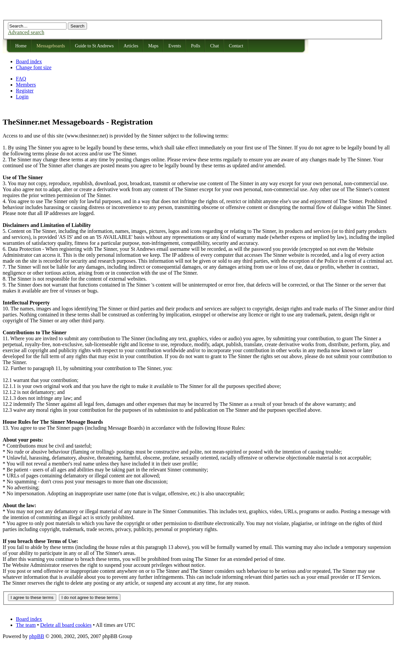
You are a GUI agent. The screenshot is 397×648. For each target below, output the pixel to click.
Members (26, 84)
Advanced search (26, 32)
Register (24, 90)
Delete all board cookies (66, 625)
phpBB (36, 636)
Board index (29, 61)
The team (26, 625)
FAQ (21, 78)
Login (22, 96)
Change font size (34, 67)
